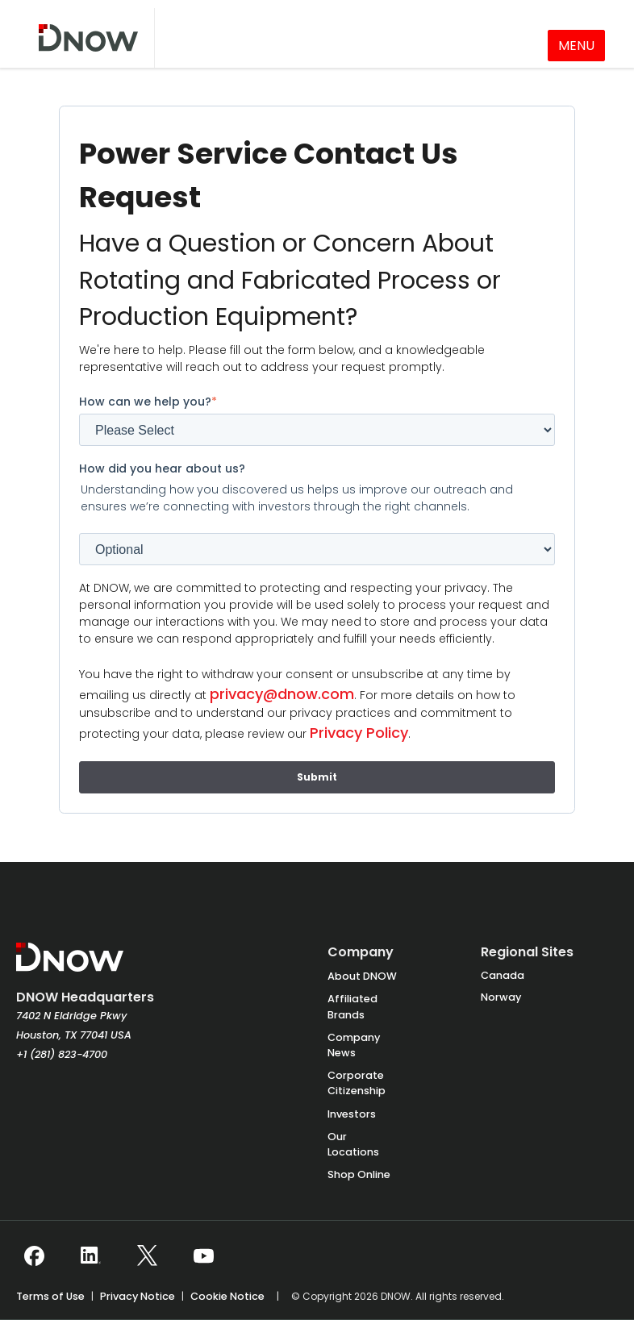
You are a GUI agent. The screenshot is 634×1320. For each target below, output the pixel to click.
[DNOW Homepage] (69, 965)
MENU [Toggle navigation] (576, 45)
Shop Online (358, 1174)
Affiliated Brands (352, 1006)
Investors (351, 1114)
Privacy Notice (137, 1296)
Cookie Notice (227, 1296)
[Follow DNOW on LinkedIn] (91, 1255)
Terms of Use (50, 1296)
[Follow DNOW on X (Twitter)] (147, 1255)
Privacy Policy (359, 732)
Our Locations (353, 1144)
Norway (501, 997)
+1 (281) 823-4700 (61, 1054)
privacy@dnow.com (282, 694)
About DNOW (362, 976)
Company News (353, 1045)
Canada (502, 975)
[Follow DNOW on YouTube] (204, 1255)
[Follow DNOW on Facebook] (34, 1255)
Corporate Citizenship (356, 1082)
